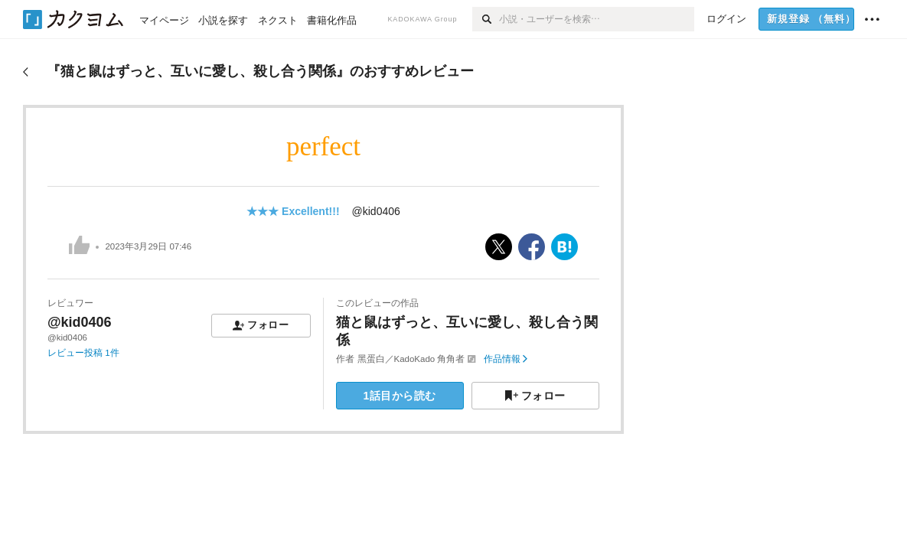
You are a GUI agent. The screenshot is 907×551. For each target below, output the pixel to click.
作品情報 (505, 359)
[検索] (485, 19)
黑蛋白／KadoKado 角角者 (411, 359)
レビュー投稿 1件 (83, 352)
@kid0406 (376, 211)
